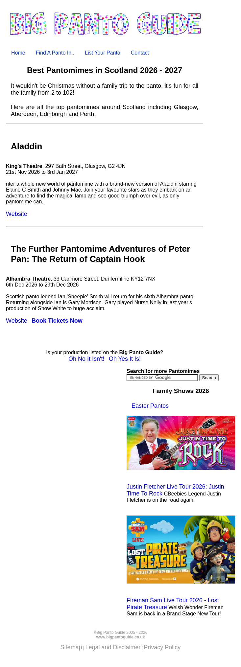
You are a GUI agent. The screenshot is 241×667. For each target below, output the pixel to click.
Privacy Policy (162, 647)
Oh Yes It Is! (125, 359)
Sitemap (71, 647)
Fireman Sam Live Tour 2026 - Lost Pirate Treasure (181, 563)
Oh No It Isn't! (86, 359)
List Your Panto (102, 53)
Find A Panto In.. (55, 53)
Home (18, 53)
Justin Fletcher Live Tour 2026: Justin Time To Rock (181, 456)
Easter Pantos (150, 405)
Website (16, 214)
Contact (140, 53)
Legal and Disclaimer (112, 647)
